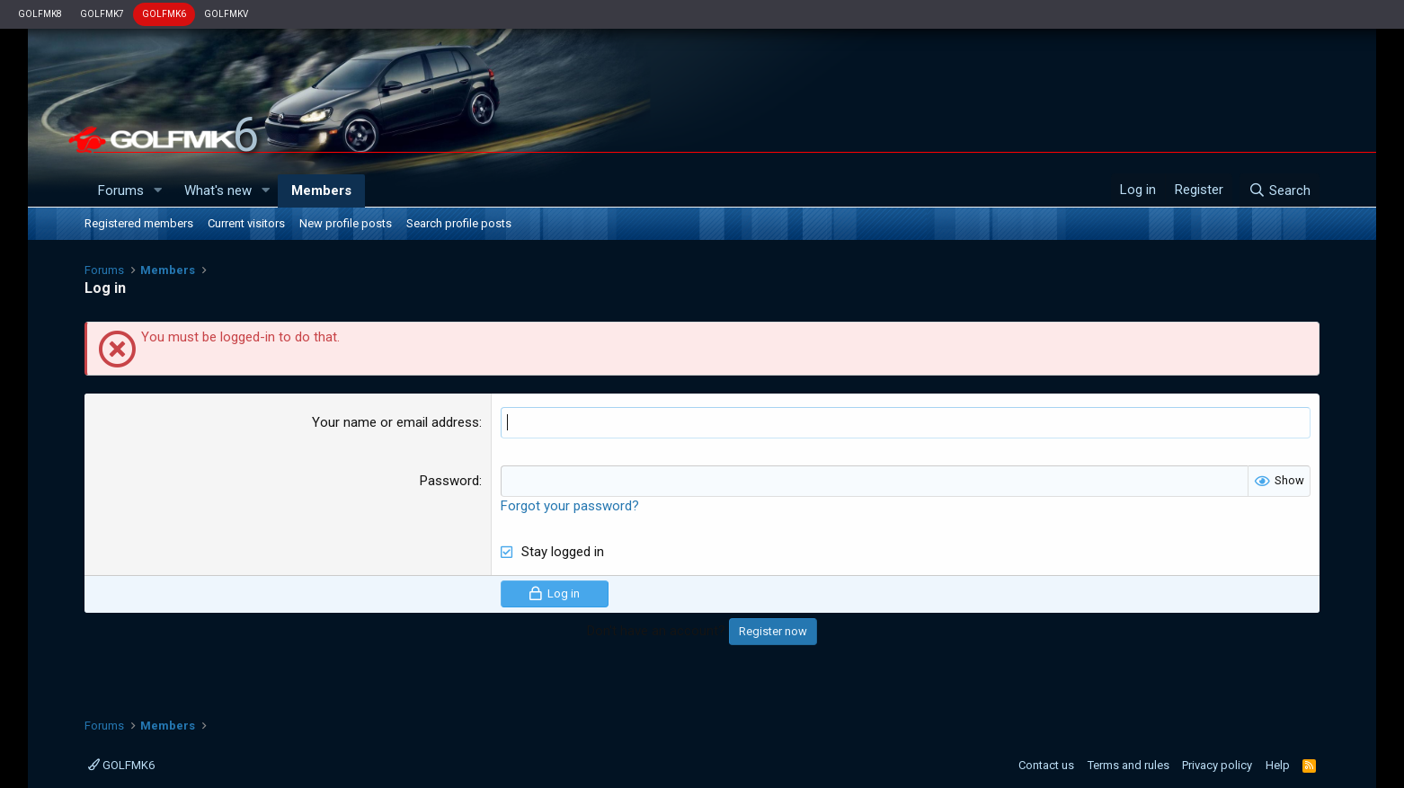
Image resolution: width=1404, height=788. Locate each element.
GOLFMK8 (40, 14)
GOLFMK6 (164, 14)
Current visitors (246, 223)
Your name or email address (395, 422)
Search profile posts (458, 223)
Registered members (138, 223)
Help (1278, 765)
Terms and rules (1128, 765)
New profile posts (345, 223)
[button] (158, 191)
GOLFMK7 (102, 14)
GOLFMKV (226, 14)
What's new (218, 190)
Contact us (1046, 765)
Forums (121, 190)
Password (449, 481)
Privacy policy (1217, 765)
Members (321, 190)
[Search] (1280, 190)
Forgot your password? (570, 506)
